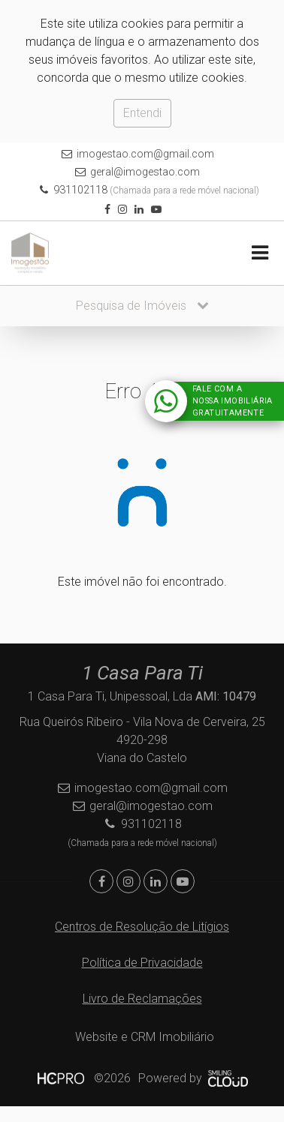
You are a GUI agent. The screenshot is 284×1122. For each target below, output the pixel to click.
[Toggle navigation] (259, 253)
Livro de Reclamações (142, 999)
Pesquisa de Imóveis (142, 305)
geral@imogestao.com (145, 172)
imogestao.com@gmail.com (145, 154)
